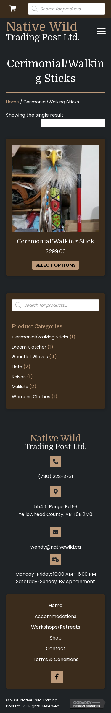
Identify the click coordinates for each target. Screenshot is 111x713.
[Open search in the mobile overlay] (66, 9)
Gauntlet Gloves (30, 357)
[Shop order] (73, 123)
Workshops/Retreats (55, 627)
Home (12, 102)
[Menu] (101, 31)
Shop (56, 637)
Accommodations (55, 616)
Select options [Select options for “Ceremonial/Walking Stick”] (55, 265)
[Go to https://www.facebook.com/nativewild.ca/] (57, 677)
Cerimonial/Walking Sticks (40, 337)
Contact (55, 648)
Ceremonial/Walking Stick (55, 241)
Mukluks (20, 386)
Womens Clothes (31, 396)
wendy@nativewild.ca (55, 547)
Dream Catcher (29, 347)
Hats (17, 367)
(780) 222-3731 (55, 476)
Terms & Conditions (55, 659)
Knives (19, 377)
